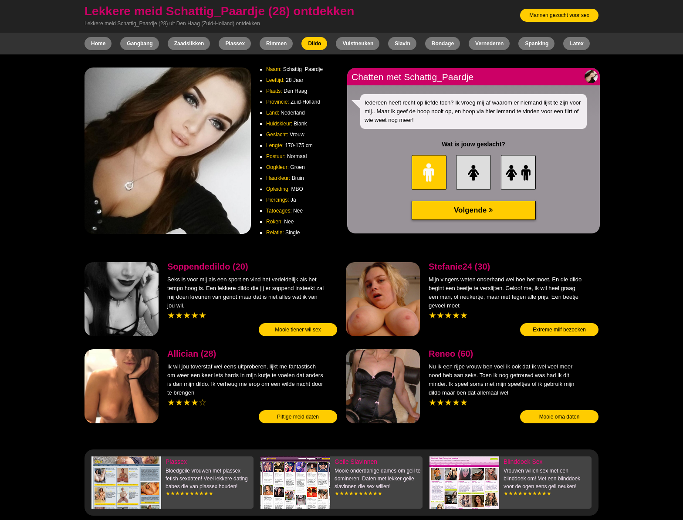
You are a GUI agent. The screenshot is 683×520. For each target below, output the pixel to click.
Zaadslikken (189, 44)
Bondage (443, 44)
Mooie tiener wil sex (298, 330)
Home (98, 44)
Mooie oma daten (559, 417)
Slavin (402, 44)
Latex (576, 44)
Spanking (536, 44)
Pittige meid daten (298, 417)
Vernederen (489, 44)
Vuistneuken (357, 44)
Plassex (235, 44)
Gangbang (139, 44)
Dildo (314, 44)
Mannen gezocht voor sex (559, 15)
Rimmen (276, 44)
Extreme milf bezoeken (559, 330)
